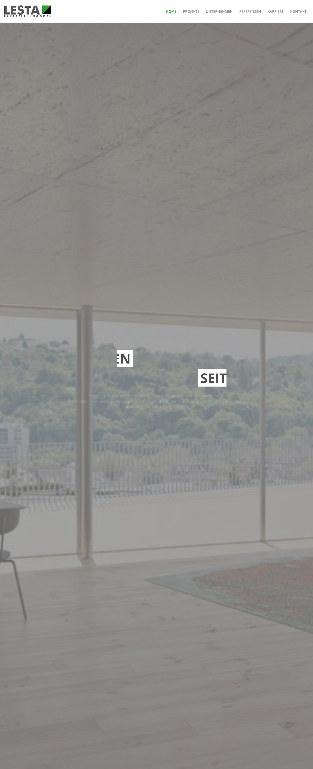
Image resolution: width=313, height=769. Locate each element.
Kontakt (298, 11)
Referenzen (250, 11)
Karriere (276, 11)
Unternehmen (219, 11)
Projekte (191, 11)
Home (171, 11)
